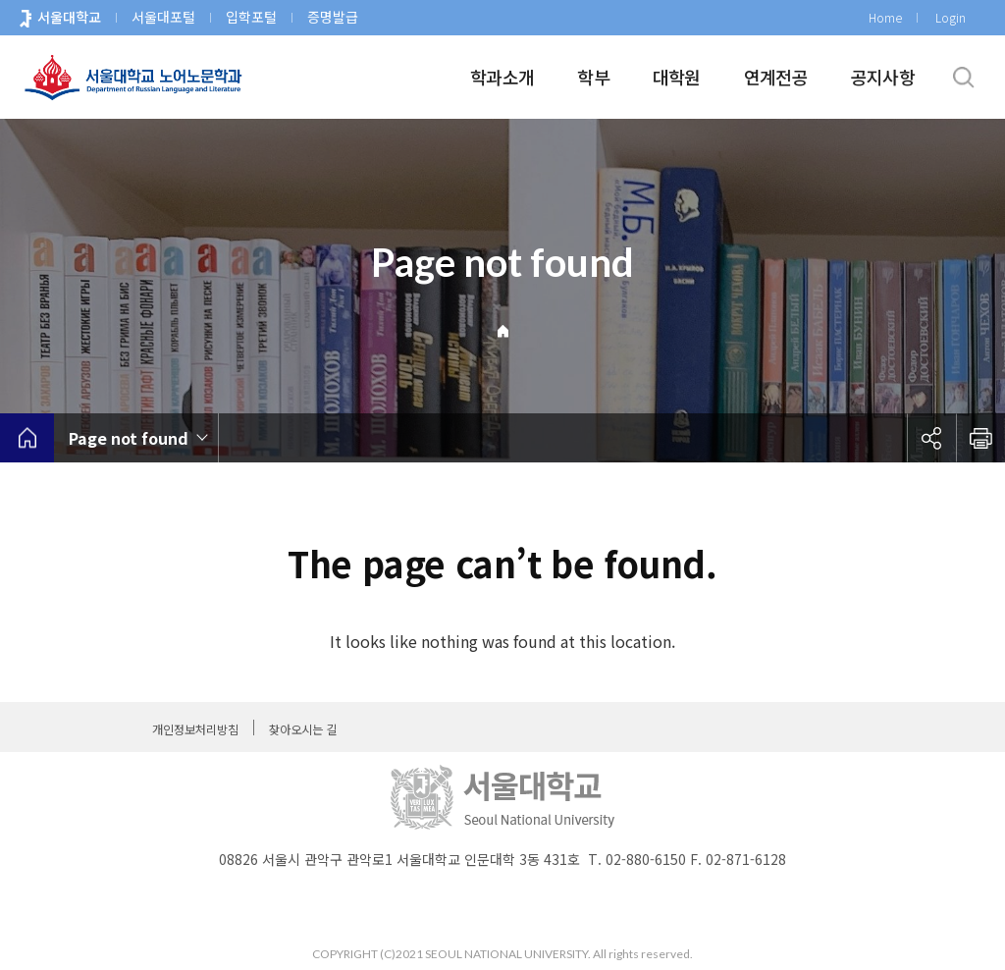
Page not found (128, 438)
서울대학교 (69, 17)
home (27, 437)
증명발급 (332, 17)
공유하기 (931, 437)
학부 (593, 76)
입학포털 (251, 17)
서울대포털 (163, 17)
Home (885, 17)
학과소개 (502, 76)
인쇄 (980, 437)
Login (950, 17)
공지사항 (883, 76)
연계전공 (776, 76)
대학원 (677, 76)
